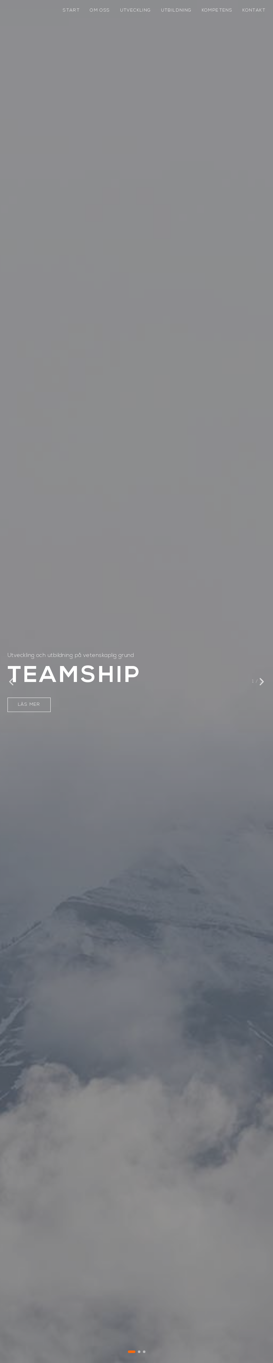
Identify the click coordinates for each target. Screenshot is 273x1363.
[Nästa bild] (261, 681)
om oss (100, 10)
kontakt (253, 10)
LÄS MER (29, 704)
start (71, 10)
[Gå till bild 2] (139, 1351)
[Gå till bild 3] (144, 1351)
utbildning (176, 10)
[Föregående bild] (11, 681)
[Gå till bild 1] (131, 1351)
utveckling (135, 10)
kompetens (217, 10)
